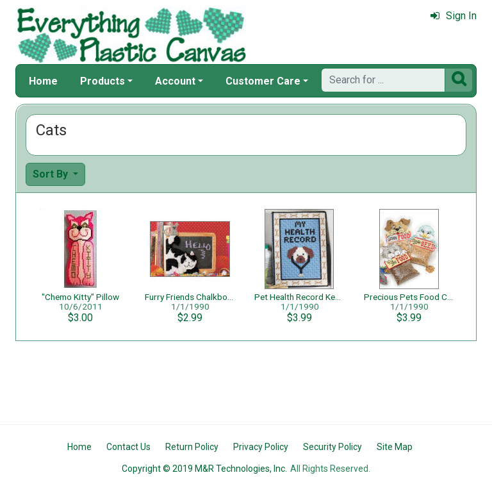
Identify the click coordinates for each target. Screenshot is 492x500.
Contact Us (128, 447)
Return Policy (191, 447)
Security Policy (332, 447)
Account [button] (175, 81)
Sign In (453, 16)
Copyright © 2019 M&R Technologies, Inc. (204, 468)
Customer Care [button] (263, 81)
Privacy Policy (260, 447)
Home (43, 81)
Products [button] (102, 81)
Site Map (395, 447)
